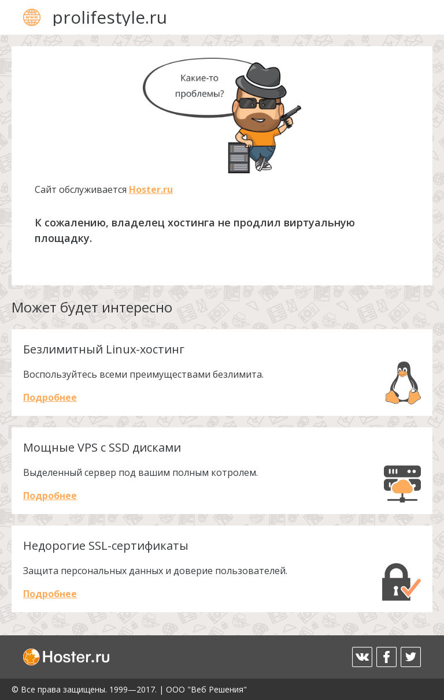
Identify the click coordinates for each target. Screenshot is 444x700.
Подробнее (50, 397)
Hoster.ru (151, 189)
